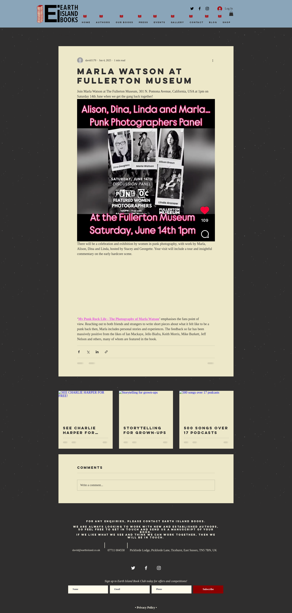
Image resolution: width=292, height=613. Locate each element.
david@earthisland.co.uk (86, 550)
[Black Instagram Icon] (207, 8)
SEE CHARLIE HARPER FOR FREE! (79, 430)
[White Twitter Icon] (133, 568)
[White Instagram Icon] (158, 568)
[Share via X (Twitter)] (88, 352)
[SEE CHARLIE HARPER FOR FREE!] (85, 406)
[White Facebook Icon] (146, 568)
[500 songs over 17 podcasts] (206, 406)
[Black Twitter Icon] (192, 8)
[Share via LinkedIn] (97, 352)
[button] (231, 13)
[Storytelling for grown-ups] (146, 406)
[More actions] (212, 60)
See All (230, 384)
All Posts (63, 34)
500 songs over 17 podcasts (206, 430)
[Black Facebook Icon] (199, 8)
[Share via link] (106, 352)
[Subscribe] (208, 589)
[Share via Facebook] (79, 352)
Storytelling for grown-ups (144, 430)
